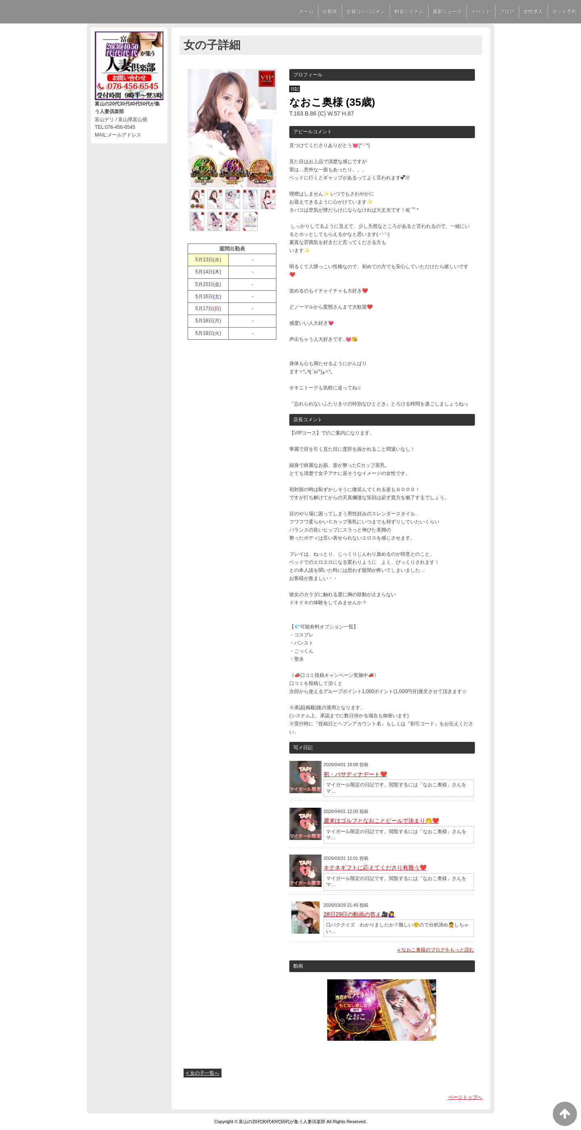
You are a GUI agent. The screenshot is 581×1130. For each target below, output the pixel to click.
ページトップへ (465, 1097)
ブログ (507, 12)
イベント (481, 12)
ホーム (306, 12)
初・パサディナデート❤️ (355, 774)
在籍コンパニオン (366, 12)
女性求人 (533, 12)
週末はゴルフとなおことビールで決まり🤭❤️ (381, 820)
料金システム (409, 12)
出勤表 (330, 12)
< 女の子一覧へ (202, 1073)
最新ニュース (447, 12)
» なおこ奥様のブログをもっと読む (435, 950)
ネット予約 (564, 12)
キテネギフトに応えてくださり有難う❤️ (375, 867)
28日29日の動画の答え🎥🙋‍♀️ (359, 914)
